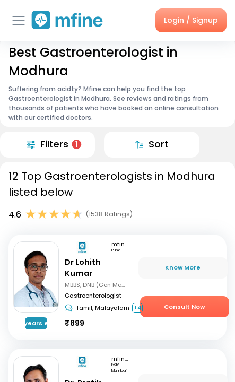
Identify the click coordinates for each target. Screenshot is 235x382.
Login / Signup (191, 20)
